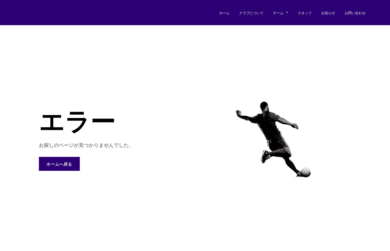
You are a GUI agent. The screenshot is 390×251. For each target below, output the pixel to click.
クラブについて (251, 12)
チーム (280, 12)
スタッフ (305, 12)
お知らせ (328, 12)
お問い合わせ (355, 12)
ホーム (224, 12)
